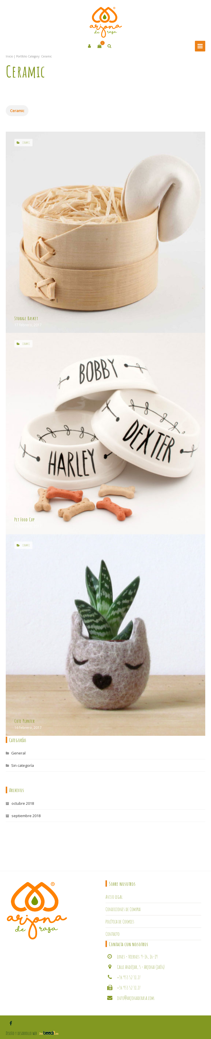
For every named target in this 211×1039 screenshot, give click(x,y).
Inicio (9, 56)
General (18, 753)
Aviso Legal (114, 897)
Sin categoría (22, 765)
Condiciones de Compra (123, 909)
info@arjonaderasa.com (135, 998)
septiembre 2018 (26, 815)
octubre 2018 (22, 803)
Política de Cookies (120, 921)
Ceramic (17, 110)
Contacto (113, 934)
